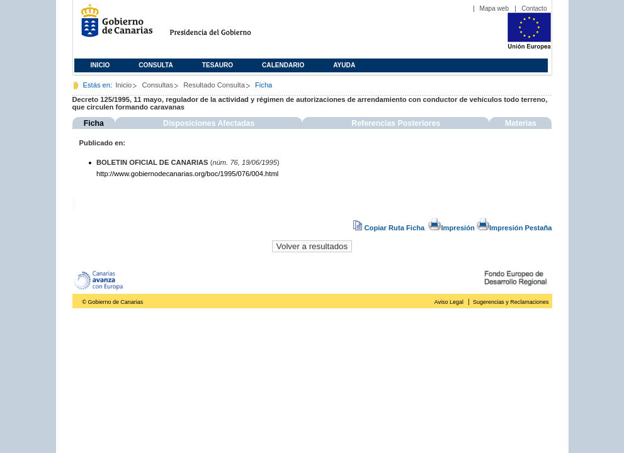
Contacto (534, 8)
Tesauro (217, 65)
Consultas (157, 85)
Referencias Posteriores (395, 123)
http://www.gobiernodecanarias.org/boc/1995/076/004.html (187, 173)
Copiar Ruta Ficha (389, 228)
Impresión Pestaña (514, 228)
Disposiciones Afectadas (208, 123)
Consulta (156, 65)
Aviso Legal (448, 302)
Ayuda (344, 65)
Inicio (100, 65)
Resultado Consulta (214, 85)
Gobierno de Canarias (113, 25)
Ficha (94, 123)
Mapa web (494, 8)
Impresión (451, 228)
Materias (520, 123)
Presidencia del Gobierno (222, 25)
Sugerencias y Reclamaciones (510, 302)
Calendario (283, 65)
